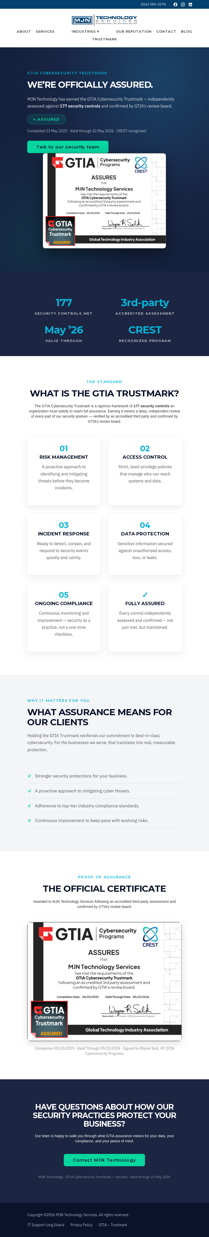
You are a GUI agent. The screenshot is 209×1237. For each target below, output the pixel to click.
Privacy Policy (81, 1225)
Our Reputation (134, 31)
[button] (85, 31)
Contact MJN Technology (104, 1160)
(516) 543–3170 (153, 4)
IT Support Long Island (45, 1225)
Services (45, 31)
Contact (166, 31)
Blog (186, 31)
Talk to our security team (67, 146)
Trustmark (104, 39)
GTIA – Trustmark (113, 1225)
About (24, 31)
